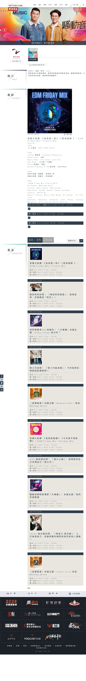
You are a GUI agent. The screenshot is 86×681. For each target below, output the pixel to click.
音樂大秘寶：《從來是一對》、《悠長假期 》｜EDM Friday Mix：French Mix (55, 139)
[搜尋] (83, 4)
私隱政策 (59, 646)
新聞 (44, 5)
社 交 (34, 593)
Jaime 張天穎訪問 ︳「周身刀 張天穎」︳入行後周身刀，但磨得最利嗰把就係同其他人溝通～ (55, 537)
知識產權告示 (36, 646)
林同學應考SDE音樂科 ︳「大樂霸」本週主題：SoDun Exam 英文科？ (53, 331)
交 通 (13, 593)
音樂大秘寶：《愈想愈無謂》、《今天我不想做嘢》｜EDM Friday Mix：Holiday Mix (54, 439)
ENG (74, 5)
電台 (39, 5)
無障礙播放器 (71, 646)
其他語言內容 (41, 648)
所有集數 (33, 59)
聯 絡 (55, 593)
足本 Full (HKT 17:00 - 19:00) (43, 270)
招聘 (18, 646)
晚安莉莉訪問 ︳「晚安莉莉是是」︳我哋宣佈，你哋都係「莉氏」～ (53, 296)
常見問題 (48, 646)
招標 (25, 646)
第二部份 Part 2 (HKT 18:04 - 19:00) (46, 275)
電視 (34, 5)
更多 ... (30, 588)
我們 (66, 5)
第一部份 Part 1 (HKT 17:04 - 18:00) (46, 272)
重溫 (55, 5)
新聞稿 (10, 646)
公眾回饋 (76, 594)
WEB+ (49, 5)
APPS (60, 5)
